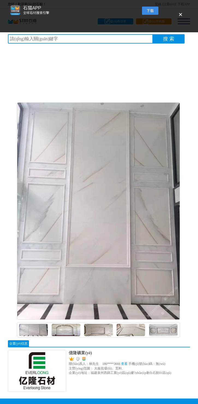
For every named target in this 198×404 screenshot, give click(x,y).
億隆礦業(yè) (80, 353)
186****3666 (115, 364)
